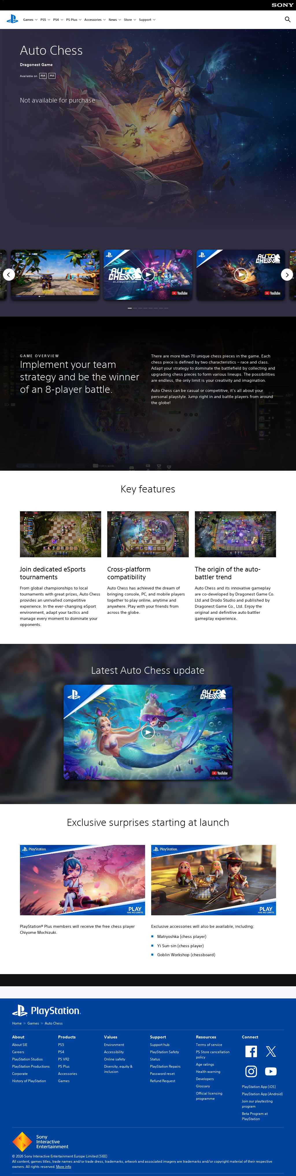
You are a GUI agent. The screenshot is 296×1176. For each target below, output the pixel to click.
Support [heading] (158, 1037)
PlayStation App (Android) (262, 1093)
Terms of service (209, 1044)
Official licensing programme (209, 1096)
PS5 (43, 20)
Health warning (208, 1071)
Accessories (92, 20)
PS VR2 (63, 1059)
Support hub (159, 1044)
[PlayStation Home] (12, 20)
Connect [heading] (250, 1037)
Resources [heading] (206, 1037)
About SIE (19, 1044)
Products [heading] (67, 1037)
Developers (205, 1078)
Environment (114, 1044)
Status (155, 1059)
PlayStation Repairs (165, 1066)
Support (145, 20)
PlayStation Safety (164, 1051)
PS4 (56, 20)
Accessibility (114, 1051)
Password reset (162, 1073)
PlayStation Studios (27, 1059)
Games (28, 20)
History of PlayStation (29, 1080)
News (113, 20)
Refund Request (162, 1080)
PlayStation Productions (31, 1066)
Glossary (203, 1086)
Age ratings (205, 1064)
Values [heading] (110, 1037)
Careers (18, 1051)
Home (17, 1023)
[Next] (287, 275)
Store (128, 20)
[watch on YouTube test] (180, 293)
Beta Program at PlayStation (255, 1116)
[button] (147, 275)
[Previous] (9, 275)
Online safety (114, 1059)
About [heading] (18, 1037)
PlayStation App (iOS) (259, 1086)
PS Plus (71, 20)
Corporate (20, 1073)
